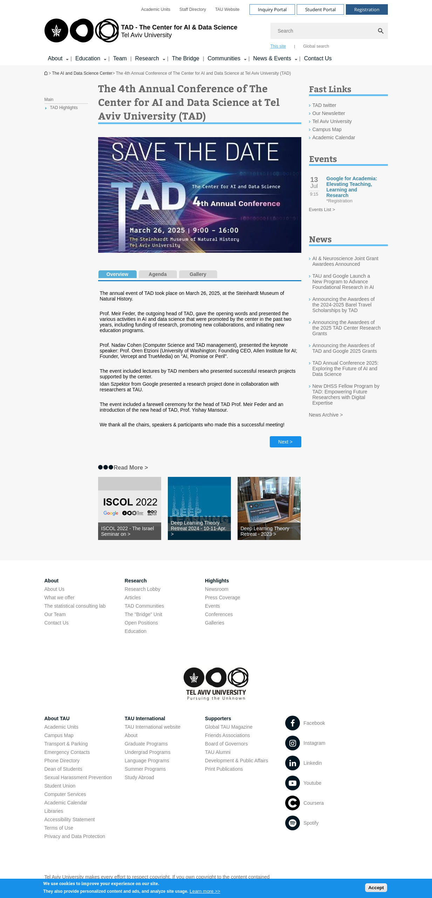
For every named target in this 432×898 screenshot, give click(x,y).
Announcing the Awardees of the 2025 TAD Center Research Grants (347, 327)
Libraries (53, 811)
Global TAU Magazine (229, 727)
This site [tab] (278, 46)
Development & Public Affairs (236, 760)
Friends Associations (227, 735)
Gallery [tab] (198, 274)
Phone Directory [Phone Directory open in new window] (62, 760)
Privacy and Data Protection (74, 836)
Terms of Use (58, 828)
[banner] (216, 32)
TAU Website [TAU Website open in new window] (227, 9)
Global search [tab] (316, 46)
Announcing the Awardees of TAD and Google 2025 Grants (345, 348)
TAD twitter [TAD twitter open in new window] (324, 105)
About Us (54, 589)
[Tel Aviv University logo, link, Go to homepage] (141, 33)
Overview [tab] (117, 274)
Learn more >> (205, 892)
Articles (133, 597)
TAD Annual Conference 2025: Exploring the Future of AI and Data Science (346, 368)
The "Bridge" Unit (143, 614)
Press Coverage (222, 597)
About (131, 735)
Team (120, 58)
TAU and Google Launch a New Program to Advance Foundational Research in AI (343, 281)
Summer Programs (145, 769)
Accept (376, 889)
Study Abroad (139, 777)
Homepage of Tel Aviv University (47, 73)
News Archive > (326, 415)
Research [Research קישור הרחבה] (147, 58)
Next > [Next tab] (285, 442)
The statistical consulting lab (75, 606)
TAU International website (152, 727)
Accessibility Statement (69, 819)
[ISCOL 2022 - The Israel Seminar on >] (129, 531)
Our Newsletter (329, 113)
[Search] (329, 31)
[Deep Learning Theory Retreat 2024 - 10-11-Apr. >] (199, 528)
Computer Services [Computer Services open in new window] (65, 794)
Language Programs (147, 760)
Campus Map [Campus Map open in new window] (327, 129)
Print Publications (224, 769)
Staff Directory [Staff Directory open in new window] (192, 9)
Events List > (322, 209)
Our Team (55, 614)
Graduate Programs (146, 744)
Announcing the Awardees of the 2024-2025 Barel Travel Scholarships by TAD (344, 304)
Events (212, 606)
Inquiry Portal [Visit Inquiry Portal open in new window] (272, 9)
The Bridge (185, 58)
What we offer (59, 597)
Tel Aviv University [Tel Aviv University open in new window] (332, 121)
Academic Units (61, 727)
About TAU (57, 718)
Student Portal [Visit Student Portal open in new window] (320, 9)
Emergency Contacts (67, 752)
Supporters (218, 718)
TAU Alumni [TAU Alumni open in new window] (218, 752)
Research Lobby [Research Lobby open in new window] (142, 589)
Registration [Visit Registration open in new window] (366, 9)
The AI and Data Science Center (82, 73)
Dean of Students (63, 769)
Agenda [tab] (157, 274)
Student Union (60, 786)
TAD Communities (144, 606)
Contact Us (318, 58)
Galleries (214, 623)
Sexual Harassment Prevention (78, 777)
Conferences (219, 614)
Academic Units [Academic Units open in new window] (155, 9)
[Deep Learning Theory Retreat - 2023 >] (269, 531)
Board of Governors (226, 744)
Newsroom (216, 589)
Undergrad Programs (148, 752)
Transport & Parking (66, 744)
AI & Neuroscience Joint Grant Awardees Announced (345, 261)
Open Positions (141, 623)
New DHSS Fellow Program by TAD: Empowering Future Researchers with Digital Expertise (346, 394)
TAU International (145, 718)
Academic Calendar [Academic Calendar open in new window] (334, 137)
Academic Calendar (65, 802)
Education (135, 631)
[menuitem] (156, 9)
